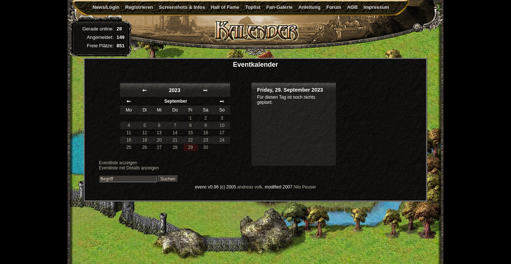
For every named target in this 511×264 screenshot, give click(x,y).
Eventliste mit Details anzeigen (129, 167)
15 (190, 132)
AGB (352, 7)
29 (190, 147)
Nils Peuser (305, 187)
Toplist (253, 7)
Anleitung (309, 7)
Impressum (376, 7)
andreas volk (249, 187)
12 (144, 132)
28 (175, 147)
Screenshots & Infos (182, 7)
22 (190, 140)
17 (222, 132)
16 (205, 132)
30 (205, 147)
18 (128, 140)
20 (159, 140)
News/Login (106, 7)
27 (159, 147)
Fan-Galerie (279, 7)
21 (175, 140)
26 (144, 147)
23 (205, 140)
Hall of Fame (225, 7)
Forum (333, 7)
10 (222, 125)
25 (128, 147)
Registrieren (139, 7)
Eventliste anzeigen (118, 162)
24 (222, 140)
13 (159, 132)
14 (175, 132)
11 (128, 132)
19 (144, 140)
